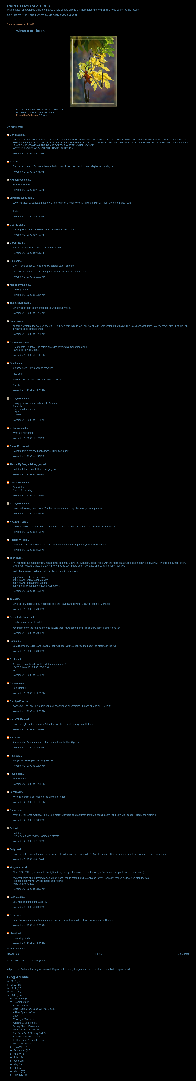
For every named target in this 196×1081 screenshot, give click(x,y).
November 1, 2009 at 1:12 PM (28, 420)
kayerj (13, 792)
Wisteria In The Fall (23, 1043)
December (19, 998)
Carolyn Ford (17, 701)
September (20, 1050)
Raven (13, 773)
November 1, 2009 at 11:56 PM (29, 711)
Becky (13, 659)
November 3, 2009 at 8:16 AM (28, 859)
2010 (14, 991)
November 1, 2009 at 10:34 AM (29, 334)
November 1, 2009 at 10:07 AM (29, 276)
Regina (14, 683)
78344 (16, 1016)
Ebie (12, 261)
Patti (12, 755)
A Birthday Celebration (25, 1022)
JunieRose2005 (18, 198)
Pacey (13, 321)
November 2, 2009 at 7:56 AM (28, 747)
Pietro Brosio (17, 446)
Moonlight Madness (23, 1019)
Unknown (15, 428)
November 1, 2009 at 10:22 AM (29, 313)
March (17, 1071)
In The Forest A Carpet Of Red (29, 1040)
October (18, 1047)
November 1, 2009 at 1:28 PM (28, 438)
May (16, 1064)
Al (11, 161)
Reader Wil (16, 540)
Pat (11, 641)
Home (98, 954)
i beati (13, 933)
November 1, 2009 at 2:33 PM (28, 513)
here (51, 112)
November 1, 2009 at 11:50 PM (29, 693)
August (18, 1054)
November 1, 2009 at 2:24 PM (28, 495)
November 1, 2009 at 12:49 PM (29, 355)
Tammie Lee (16, 303)
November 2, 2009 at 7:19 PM (28, 841)
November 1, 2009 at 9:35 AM (28, 171)
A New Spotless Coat (24, 1012)
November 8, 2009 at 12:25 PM (29, 943)
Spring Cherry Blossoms (26, 1026)
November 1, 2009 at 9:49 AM (28, 234)
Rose (13, 915)
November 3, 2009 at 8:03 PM (28, 907)
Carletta (14, 135)
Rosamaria (16, 342)
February (19, 1074)
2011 (14, 988)
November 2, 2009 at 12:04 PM (29, 784)
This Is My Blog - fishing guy (26, 464)
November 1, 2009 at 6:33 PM (28, 651)
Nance (13, 810)
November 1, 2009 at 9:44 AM (28, 216)
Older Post (183, 954)
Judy (12, 849)
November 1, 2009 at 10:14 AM (29, 294)
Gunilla (14, 363)
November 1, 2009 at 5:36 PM (28, 609)
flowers (54, 627)
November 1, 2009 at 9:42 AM (28, 190)
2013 (14, 981)
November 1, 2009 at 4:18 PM (28, 591)
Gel (12, 828)
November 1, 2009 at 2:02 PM (28, 474)
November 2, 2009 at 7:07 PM (28, 820)
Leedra (14, 897)
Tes (12, 599)
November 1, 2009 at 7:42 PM (28, 675)
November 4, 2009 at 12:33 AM (29, 925)
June (16, 1060)
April (16, 1067)
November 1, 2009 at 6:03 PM (28, 633)
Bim (12, 737)
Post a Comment (16, 948)
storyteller (15, 867)
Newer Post (13, 954)
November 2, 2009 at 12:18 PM (29, 802)
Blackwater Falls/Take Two (27, 1036)
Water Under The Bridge (26, 1029)
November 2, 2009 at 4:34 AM (28, 729)
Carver (13, 242)
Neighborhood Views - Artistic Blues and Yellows (38, 881)
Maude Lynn (17, 285)
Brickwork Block (21, 1005)
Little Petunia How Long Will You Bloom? (34, 1009)
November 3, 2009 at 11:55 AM (29, 889)
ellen (12, 558)
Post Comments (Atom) (34, 960)
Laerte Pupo (17, 482)
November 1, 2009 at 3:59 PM (28, 549)
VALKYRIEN (16, 719)
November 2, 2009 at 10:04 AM (29, 765)
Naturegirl (15, 521)
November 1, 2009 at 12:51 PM (29, 390)
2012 (14, 984)
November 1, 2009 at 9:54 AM (28, 253)
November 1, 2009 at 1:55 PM (28, 456)
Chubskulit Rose (19, 617)
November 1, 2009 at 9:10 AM (28, 153)
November (19, 1002)
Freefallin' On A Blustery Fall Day (30, 1033)
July (16, 1057)
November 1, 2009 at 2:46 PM (28, 531)
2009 (14, 995)
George (14, 224)
